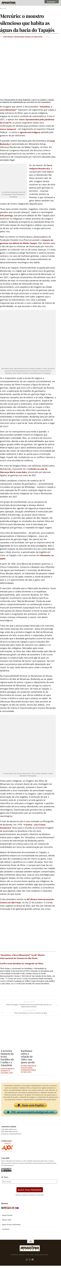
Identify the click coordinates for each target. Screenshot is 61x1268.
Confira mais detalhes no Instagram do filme (23, 966)
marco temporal (8, 129)
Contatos (5, 1232)
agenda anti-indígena (31, 132)
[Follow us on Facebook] (33, 1262)
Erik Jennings (7, 215)
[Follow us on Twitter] (30, 1262)
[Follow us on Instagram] (27, 1262)
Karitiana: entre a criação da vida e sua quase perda (28, 1059)
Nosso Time (6, 1223)
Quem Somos (7, 1218)
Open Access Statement (11, 1228)
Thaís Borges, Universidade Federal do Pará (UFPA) (21, 37)
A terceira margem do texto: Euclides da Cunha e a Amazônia (7, 1061)
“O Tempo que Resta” (13, 982)
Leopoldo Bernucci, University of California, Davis (8, 1074)
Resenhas (3, 8)
